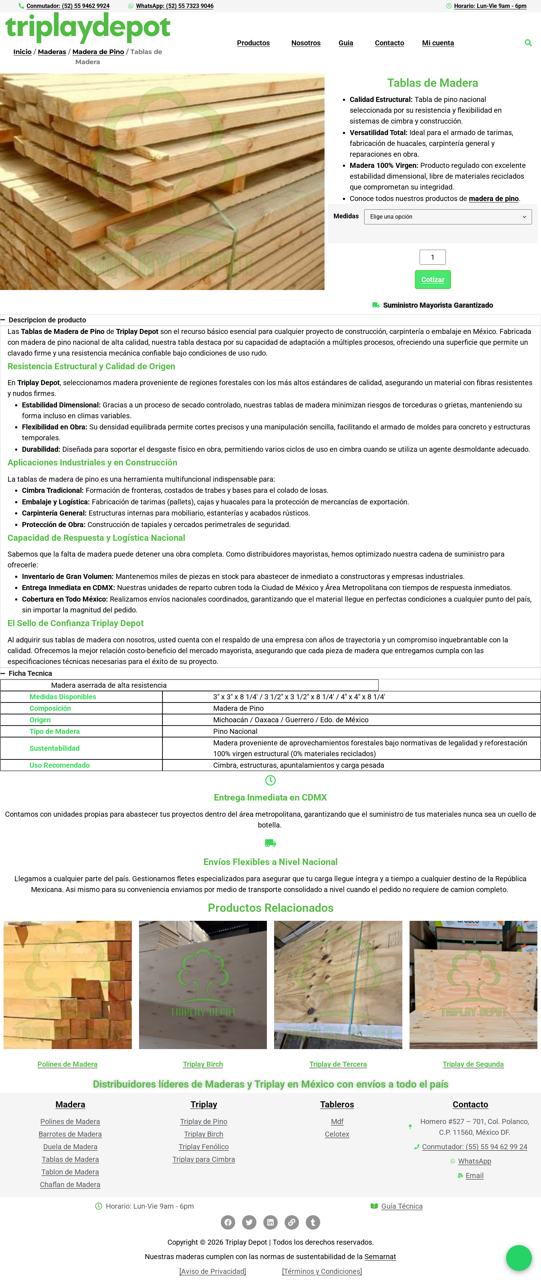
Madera (70, 1104)
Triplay (204, 1104)
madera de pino (494, 198)
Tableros (337, 1104)
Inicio (22, 51)
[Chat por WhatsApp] (519, 1258)
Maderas (52, 51)
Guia (346, 42)
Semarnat (380, 1256)
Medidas (346, 216)
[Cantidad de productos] (433, 256)
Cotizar (432, 279)
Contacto (389, 42)
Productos (253, 42)
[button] (255, 42)
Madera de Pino (98, 51)
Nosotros (306, 42)
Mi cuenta (438, 42)
